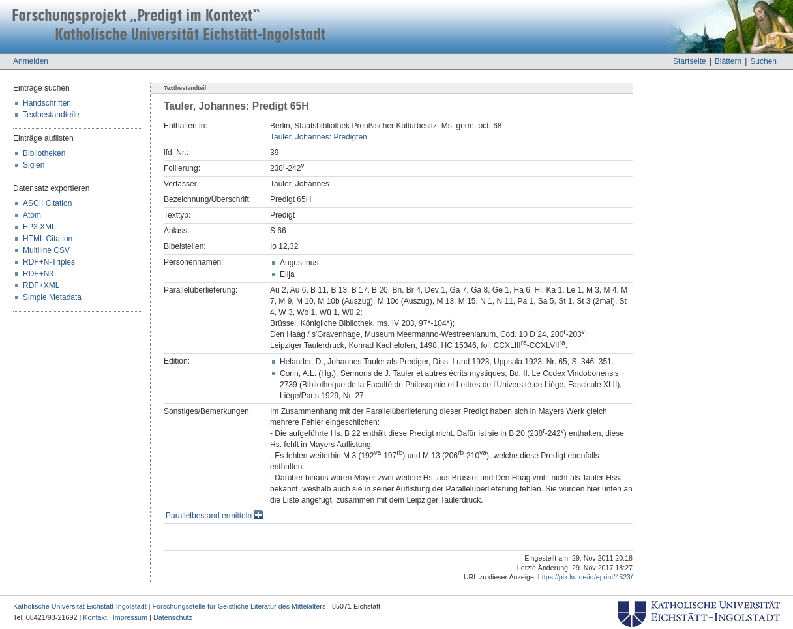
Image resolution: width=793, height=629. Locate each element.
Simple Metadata (52, 297)
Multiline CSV (46, 250)
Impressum (130, 617)
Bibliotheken (44, 153)
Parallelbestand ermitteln (214, 515)
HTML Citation (47, 238)
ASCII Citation (47, 203)
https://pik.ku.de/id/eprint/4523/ (585, 577)
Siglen (33, 164)
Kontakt (95, 617)
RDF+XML (41, 285)
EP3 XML (39, 226)
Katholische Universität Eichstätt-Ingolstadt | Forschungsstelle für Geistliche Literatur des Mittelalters (169, 606)
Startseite (689, 61)
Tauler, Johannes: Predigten (318, 136)
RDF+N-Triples (49, 262)
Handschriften (47, 103)
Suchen (763, 61)
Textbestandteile (51, 114)
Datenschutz (172, 617)
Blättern (728, 61)
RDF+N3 (38, 273)
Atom (32, 215)
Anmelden (30, 61)
